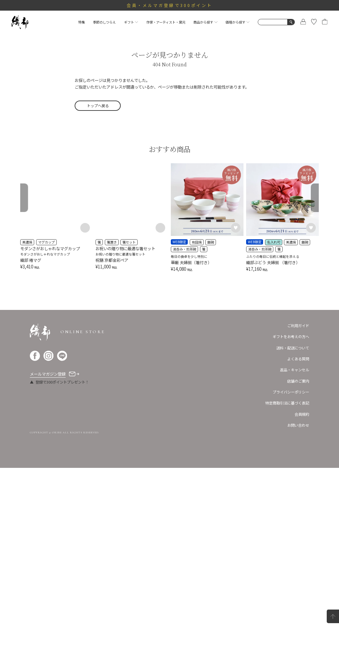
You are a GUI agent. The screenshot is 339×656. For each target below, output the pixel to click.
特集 (81, 22)
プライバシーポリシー (291, 579)
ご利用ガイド (298, 513)
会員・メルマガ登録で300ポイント (170, 5)
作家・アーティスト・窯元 (165, 22)
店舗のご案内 (298, 568)
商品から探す (205, 22)
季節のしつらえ (104, 22)
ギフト (131, 22)
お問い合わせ (298, 613)
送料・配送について (292, 535)
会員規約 (302, 602)
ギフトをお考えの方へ (291, 524)
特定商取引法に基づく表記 (287, 591)
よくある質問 (298, 546)
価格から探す (237, 22)
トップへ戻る (98, 105)
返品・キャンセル (294, 557)
